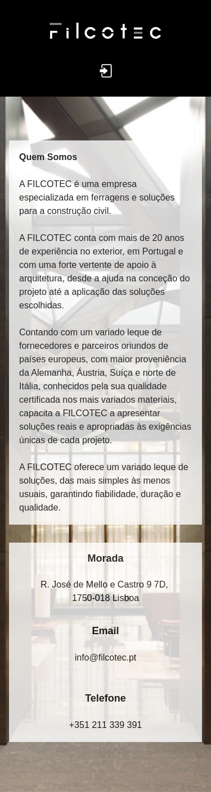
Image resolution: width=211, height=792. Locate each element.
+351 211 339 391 (105, 725)
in (106, 657)
